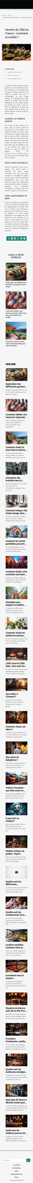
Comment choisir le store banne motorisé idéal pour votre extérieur (16, 344)
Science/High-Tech (16, 1174)
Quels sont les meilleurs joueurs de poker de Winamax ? (15, 1133)
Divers (9, 15)
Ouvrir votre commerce (13, 75)
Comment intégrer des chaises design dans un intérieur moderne (16, 513)
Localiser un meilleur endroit (14, 72)
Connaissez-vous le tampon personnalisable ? (15, 978)
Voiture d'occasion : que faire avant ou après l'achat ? (15, 790)
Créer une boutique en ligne (14, 78)
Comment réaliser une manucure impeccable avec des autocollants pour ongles (16, 314)
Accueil (3, 15)
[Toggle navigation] (4, 4)
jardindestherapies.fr (11, 153)
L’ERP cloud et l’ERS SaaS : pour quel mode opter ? (16, 666)
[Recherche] (14, 1160)
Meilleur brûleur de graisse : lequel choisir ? (15, 854)
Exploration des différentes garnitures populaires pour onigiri (16, 284)
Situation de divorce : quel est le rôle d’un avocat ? (16, 1011)
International (16, 1168)
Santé (16, 1171)
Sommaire (10, 69)
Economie (16, 1165)
